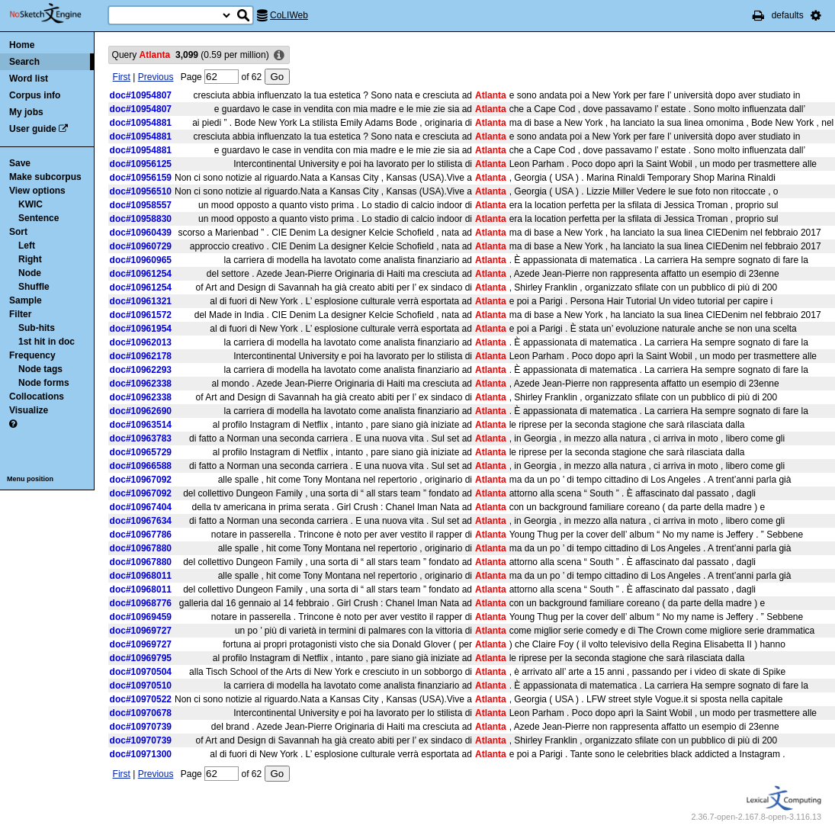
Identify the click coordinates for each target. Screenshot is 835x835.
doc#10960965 (141, 260)
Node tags (40, 369)
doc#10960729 (141, 246)
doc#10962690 (141, 411)
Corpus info (34, 95)
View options (37, 190)
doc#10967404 (141, 507)
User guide (32, 129)
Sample (25, 300)
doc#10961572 (141, 315)
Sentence (38, 218)
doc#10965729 (141, 452)
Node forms (43, 382)
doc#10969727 (141, 630)
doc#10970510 (141, 685)
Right (30, 259)
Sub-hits (36, 328)
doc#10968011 (141, 575)
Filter (20, 314)
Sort (18, 231)
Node (29, 273)
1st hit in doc (46, 341)
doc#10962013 (141, 342)
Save (20, 163)
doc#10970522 (141, 699)
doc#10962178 (141, 356)
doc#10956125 (141, 164)
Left (26, 245)
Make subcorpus (45, 177)
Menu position (30, 479)
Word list (28, 78)
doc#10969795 (141, 658)
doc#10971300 (141, 754)
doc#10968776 (141, 603)
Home (21, 45)
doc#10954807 (141, 95)
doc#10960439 (141, 232)
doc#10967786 (141, 534)
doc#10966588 (141, 466)
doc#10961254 (141, 273)
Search (24, 61)
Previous (156, 77)
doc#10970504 (141, 671)
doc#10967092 (141, 479)
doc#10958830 (141, 219)
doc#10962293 (141, 370)
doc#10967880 (141, 548)
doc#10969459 (141, 617)
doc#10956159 (141, 177)
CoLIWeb (289, 15)
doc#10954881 (141, 122)
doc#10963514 (141, 424)
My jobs (26, 112)
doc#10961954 (141, 328)
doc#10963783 (141, 438)
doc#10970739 (141, 726)
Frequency (32, 355)
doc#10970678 (141, 713)
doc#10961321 (141, 301)
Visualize (28, 410)
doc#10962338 (141, 383)
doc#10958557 (141, 205)
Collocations (36, 396)
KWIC (30, 204)
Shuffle (34, 286)
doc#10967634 (141, 520)
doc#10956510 (141, 191)
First (121, 77)
